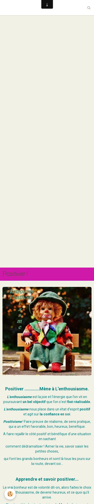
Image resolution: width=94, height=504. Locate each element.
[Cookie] (10, 494)
